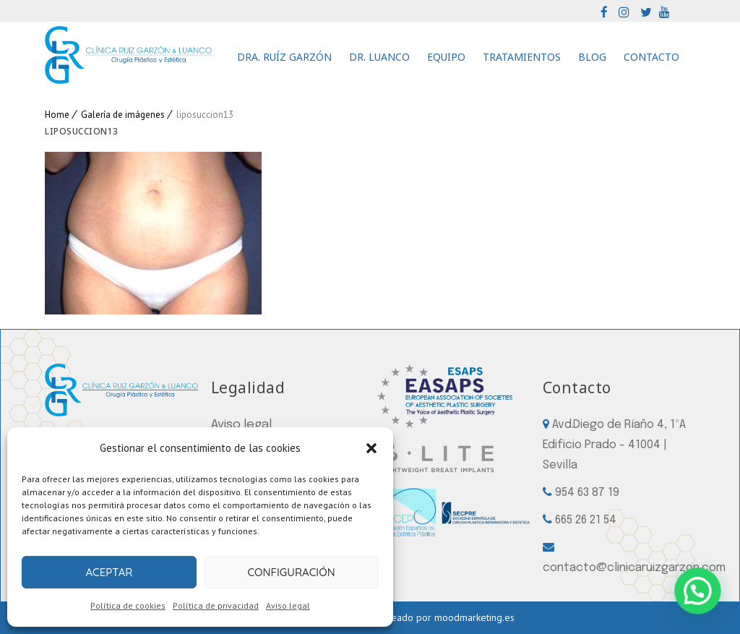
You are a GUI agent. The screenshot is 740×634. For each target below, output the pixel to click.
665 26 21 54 (585, 520)
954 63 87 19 (587, 493)
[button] (371, 448)
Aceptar (108, 572)
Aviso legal (288, 605)
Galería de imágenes (123, 114)
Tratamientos (522, 57)
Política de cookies (127, 605)
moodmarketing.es (474, 617)
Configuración (291, 572)
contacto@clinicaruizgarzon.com (634, 568)
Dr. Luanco (379, 57)
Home (57, 114)
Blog (592, 57)
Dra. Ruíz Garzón (284, 57)
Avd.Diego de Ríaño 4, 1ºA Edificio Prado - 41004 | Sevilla (614, 445)
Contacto (651, 57)
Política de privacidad (216, 605)
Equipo (446, 57)
